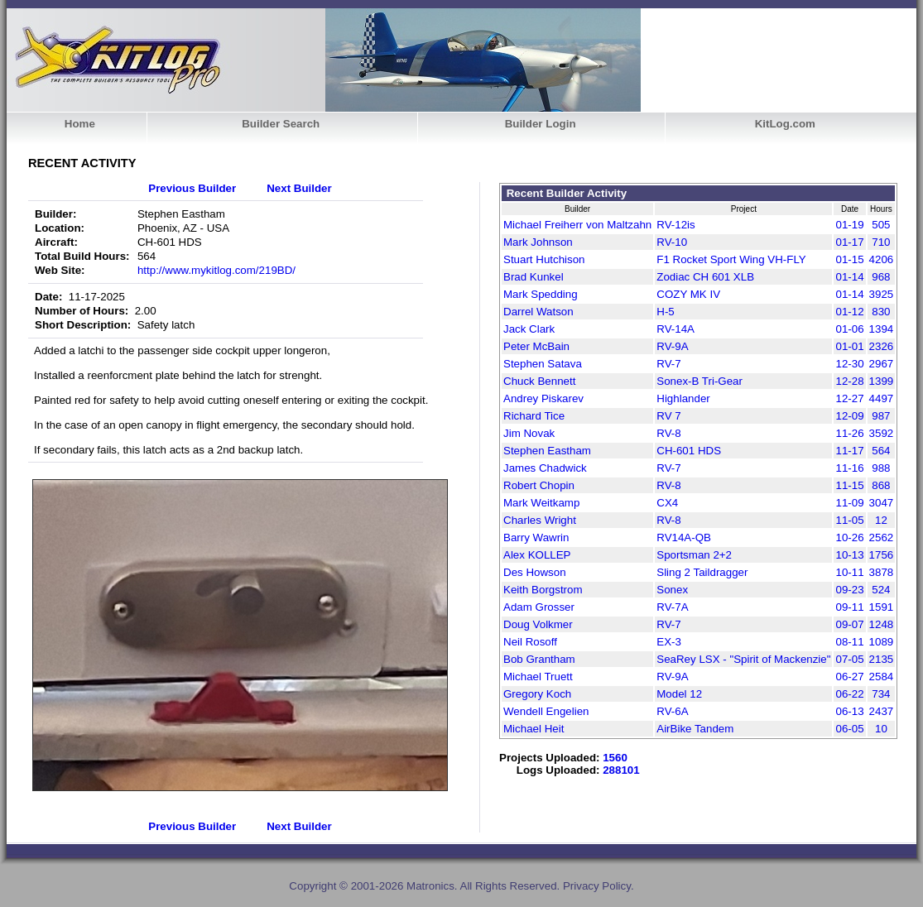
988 (881, 468)
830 (881, 311)
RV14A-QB (683, 537)
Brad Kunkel (533, 277)
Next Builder (299, 188)
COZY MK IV (688, 294)
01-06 (849, 329)
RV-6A (672, 711)
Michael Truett (538, 676)
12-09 (849, 416)
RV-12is (675, 224)
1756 (881, 555)
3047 (881, 503)
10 (881, 728)
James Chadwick (545, 468)
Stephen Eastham (547, 450)
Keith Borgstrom (543, 589)
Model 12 (679, 694)
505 (881, 224)
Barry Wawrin (536, 537)
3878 (881, 572)
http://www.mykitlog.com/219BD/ (216, 270)
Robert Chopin (538, 485)
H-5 (665, 311)
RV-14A (675, 329)
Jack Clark (529, 329)
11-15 (849, 485)
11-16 (849, 468)
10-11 (849, 572)
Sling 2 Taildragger (702, 572)
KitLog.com (785, 124)
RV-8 (668, 433)
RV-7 (668, 364)
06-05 (849, 728)
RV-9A (672, 346)
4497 (881, 398)
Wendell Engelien (546, 711)
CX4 (667, 503)
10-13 (849, 555)
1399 (881, 381)
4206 (881, 259)
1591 (881, 607)
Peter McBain (536, 346)
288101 (621, 770)
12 (881, 520)
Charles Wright (539, 520)
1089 (881, 642)
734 (881, 694)
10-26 (849, 537)
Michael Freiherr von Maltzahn (577, 224)
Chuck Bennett (539, 381)
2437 (881, 711)
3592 (881, 433)
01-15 (849, 259)
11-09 (849, 503)
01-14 (849, 277)
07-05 (849, 659)
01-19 (849, 224)
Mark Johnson (538, 242)
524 (881, 589)
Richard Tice (534, 416)
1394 (881, 329)
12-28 (849, 381)
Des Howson (534, 572)
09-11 (849, 607)
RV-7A (672, 607)
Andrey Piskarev (543, 398)
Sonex (672, 589)
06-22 (849, 694)
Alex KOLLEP (537, 555)
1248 (881, 624)
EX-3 (668, 642)
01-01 (849, 346)
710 (881, 242)
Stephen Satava (542, 364)
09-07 (849, 624)
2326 (881, 346)
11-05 (849, 520)
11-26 (849, 433)
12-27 (849, 398)
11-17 (849, 450)
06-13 (849, 711)
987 (881, 416)
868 (881, 485)
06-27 (849, 676)
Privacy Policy (597, 886)
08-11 (849, 642)
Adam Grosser (538, 607)
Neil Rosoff (530, 642)
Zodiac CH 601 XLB (705, 277)
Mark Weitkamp (541, 503)
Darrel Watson (538, 311)
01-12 (849, 311)
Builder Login (540, 124)
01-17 (849, 242)
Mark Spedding (540, 294)
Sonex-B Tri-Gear (699, 381)
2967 (881, 364)
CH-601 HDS (688, 450)
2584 (881, 676)
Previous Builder (192, 188)
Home (80, 124)
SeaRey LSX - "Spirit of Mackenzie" (743, 659)
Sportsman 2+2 (694, 555)
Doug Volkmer (538, 624)
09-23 (849, 589)
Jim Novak (529, 433)
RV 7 (668, 416)
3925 (881, 294)
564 (881, 450)
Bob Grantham (539, 659)
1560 (615, 757)
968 (881, 277)
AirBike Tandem (694, 728)
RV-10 (671, 242)
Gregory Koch (537, 694)
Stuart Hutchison (544, 259)
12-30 (849, 364)
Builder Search (281, 124)
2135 (881, 659)
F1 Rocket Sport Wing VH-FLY (730, 259)
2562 (881, 537)
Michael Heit (533, 728)
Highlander (682, 398)
